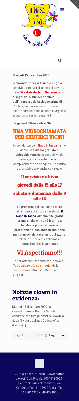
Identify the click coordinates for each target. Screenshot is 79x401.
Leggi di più (56, 335)
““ (39, 92)
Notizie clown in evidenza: (34, 295)
